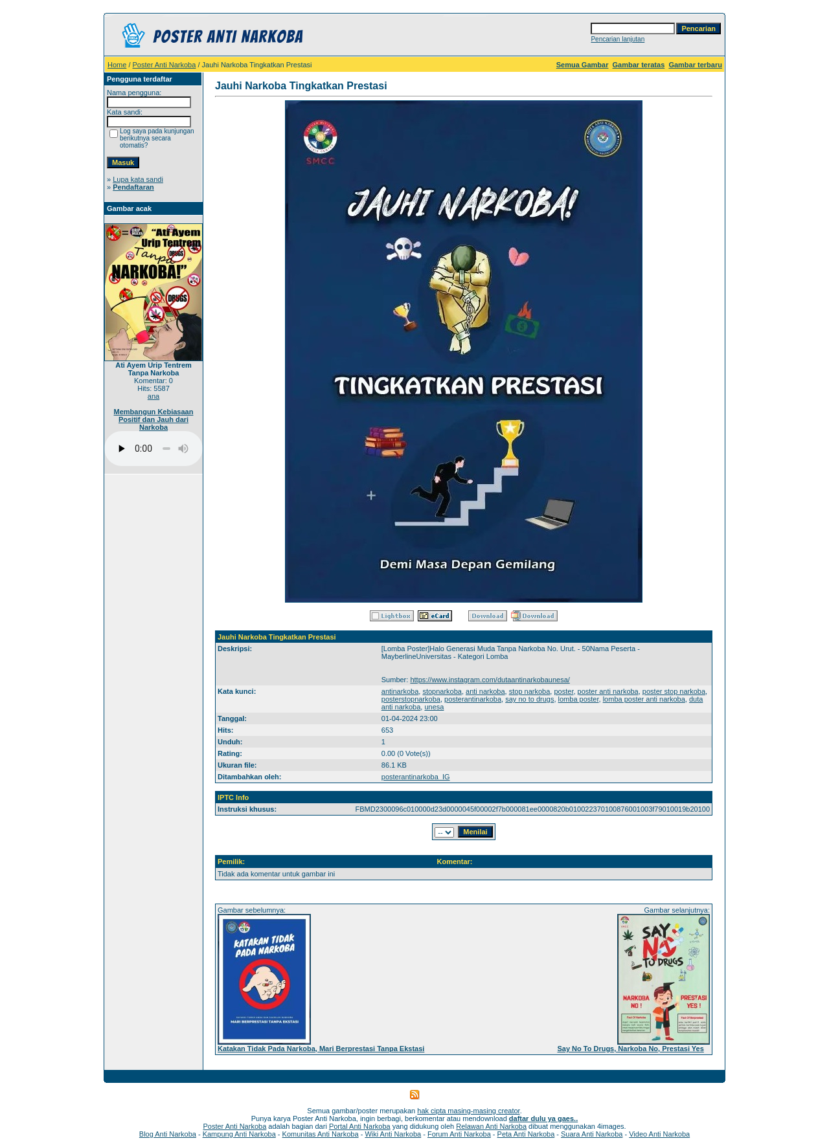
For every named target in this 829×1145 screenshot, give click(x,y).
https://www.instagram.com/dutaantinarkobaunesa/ (489, 680)
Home (117, 65)
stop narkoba (530, 691)
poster (563, 691)
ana (153, 396)
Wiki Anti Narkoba (393, 1134)
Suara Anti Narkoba (591, 1134)
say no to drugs (529, 699)
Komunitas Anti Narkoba (320, 1134)
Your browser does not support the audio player (153, 448)
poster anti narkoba (608, 691)
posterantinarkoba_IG (415, 777)
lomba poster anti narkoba (644, 699)
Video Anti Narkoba (659, 1134)
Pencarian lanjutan (617, 39)
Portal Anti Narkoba (360, 1126)
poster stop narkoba (673, 691)
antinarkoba (400, 691)
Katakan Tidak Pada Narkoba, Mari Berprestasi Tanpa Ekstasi (321, 1048)
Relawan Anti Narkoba (491, 1126)
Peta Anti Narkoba (526, 1134)
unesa (434, 707)
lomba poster (578, 699)
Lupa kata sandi (138, 179)
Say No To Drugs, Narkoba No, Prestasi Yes (630, 1048)
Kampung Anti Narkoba (239, 1134)
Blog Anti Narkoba (167, 1134)
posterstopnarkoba (410, 699)
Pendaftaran (133, 187)
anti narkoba (485, 691)
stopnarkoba (442, 691)
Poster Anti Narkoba (164, 65)
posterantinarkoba (472, 699)
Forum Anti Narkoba (459, 1134)
